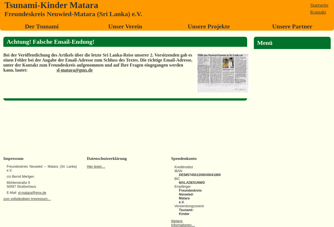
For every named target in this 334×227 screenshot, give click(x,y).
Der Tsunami (41, 26)
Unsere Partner (292, 26)
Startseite (319, 5)
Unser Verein (125, 26)
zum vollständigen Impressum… (27, 199)
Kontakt (318, 12)
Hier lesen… (96, 167)
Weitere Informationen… (183, 223)
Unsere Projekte (209, 26)
